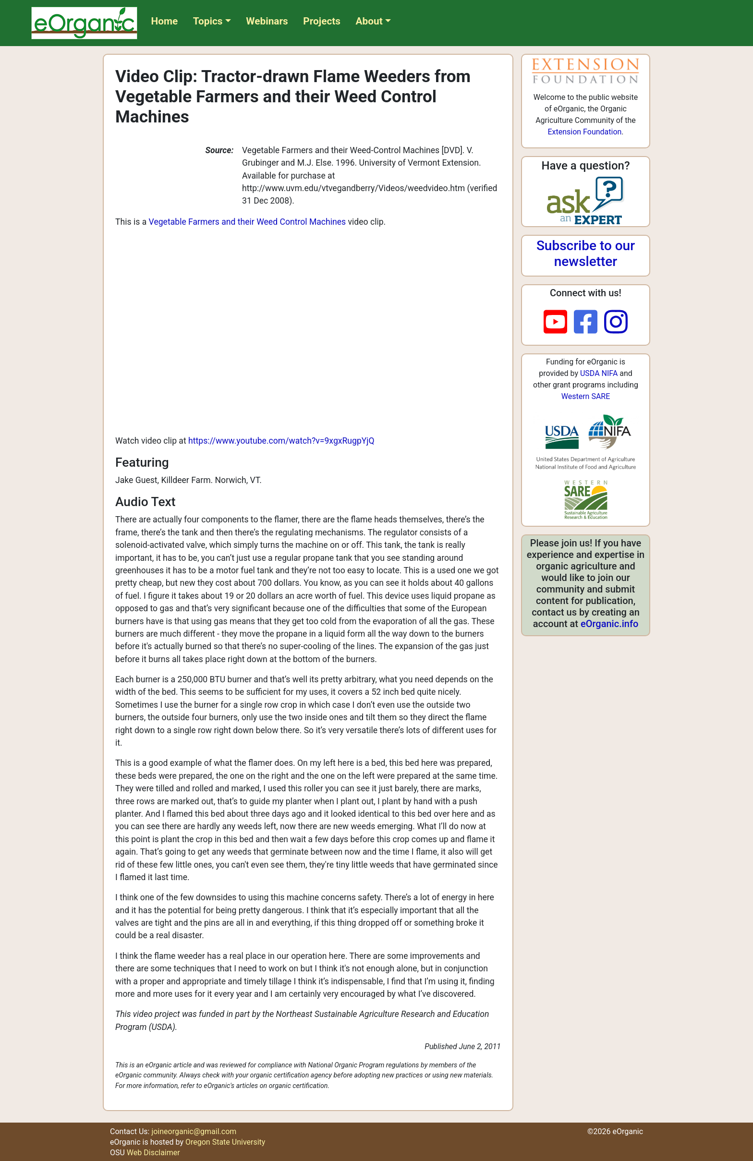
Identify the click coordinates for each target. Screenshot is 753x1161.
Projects (321, 21)
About (369, 21)
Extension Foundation (584, 131)
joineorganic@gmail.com (193, 1131)
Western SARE (585, 396)
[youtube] (559, 323)
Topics (208, 21)
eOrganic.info (609, 623)
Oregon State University (225, 1142)
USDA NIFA (599, 373)
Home (164, 21)
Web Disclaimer (153, 1152)
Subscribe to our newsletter (585, 254)
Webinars (267, 21)
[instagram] (616, 323)
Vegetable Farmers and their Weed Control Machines (247, 222)
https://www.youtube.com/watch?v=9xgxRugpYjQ (281, 441)
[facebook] (589, 323)
